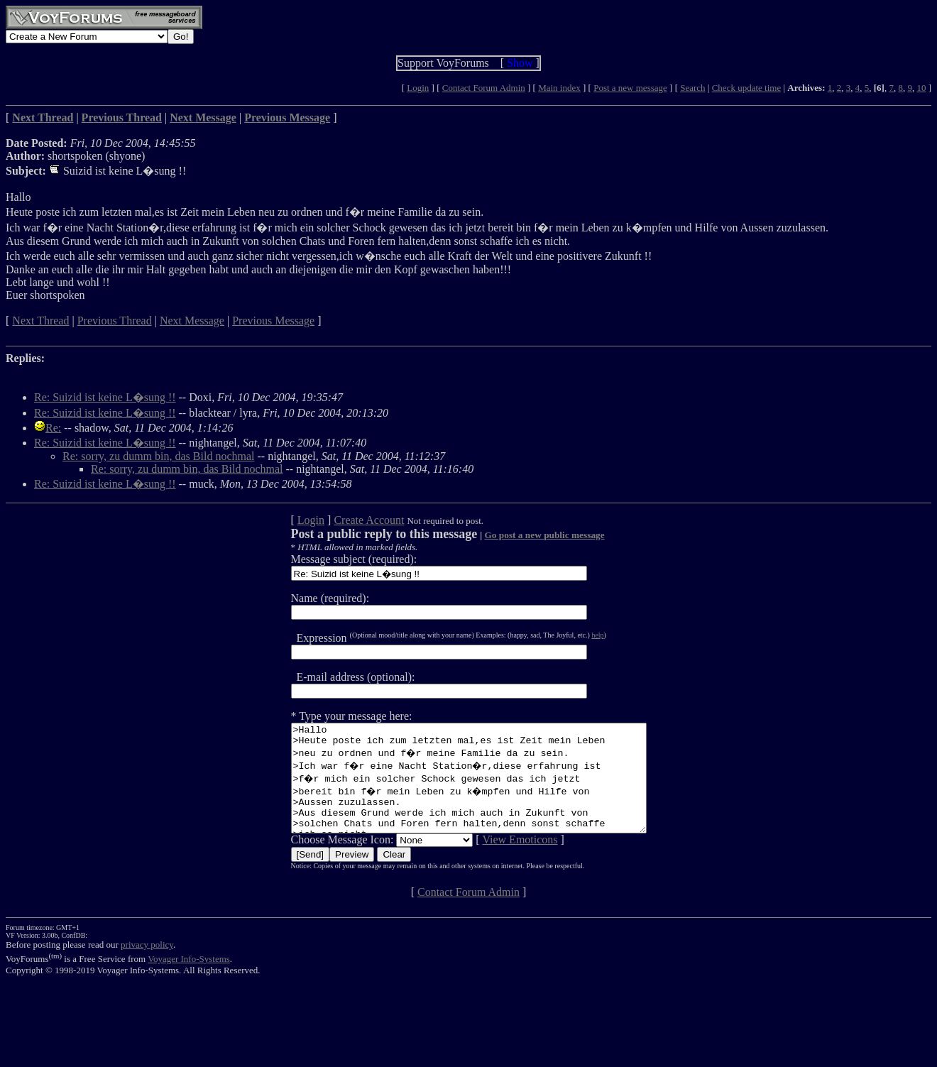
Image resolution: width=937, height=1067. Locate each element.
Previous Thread (114, 320)
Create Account (347, 520)
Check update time (746, 87)
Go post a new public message (523, 535)
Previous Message (273, 320)
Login (418, 87)
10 (921, 87)
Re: (53, 428)
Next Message (192, 320)
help (576, 635)
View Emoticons (498, 861)
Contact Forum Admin (483, 87)
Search (692, 87)
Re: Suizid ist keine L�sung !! (105, 397)
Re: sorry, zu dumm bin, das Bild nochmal (158, 456)
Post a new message (630, 87)
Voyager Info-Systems (189, 980)
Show (519, 63)
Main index (559, 87)
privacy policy (147, 966)
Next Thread (40, 320)
